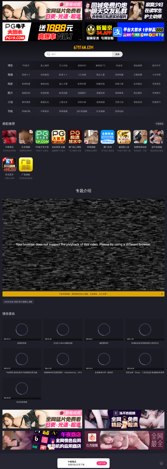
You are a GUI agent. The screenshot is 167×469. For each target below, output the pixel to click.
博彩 (10, 65)
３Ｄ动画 (82, 74)
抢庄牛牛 (156, 65)
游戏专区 (82, 65)
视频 (10, 74)
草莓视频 (63, 111)
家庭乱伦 (45, 102)
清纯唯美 (119, 92)
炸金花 (119, 65)
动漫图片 (82, 92)
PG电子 (26, 65)
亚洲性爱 (26, 83)
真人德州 (45, 65)
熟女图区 (138, 92)
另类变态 (156, 83)
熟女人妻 (100, 74)
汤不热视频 (82, 111)
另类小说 (119, 102)
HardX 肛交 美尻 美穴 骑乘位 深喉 (18, 301)
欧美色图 (63, 92)
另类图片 (156, 92)
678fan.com (83, 47)
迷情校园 (100, 102)
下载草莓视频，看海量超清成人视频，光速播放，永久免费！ (111, 294)
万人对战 (63, 65)
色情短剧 (119, 111)
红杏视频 (100, 111)
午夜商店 (45, 111)
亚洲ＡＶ (26, 74)
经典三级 (119, 83)
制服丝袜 (100, 83)
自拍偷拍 (45, 74)
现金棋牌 (138, 65)
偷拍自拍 (45, 83)
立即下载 (101, 463)
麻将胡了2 (100, 65)
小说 (10, 102)
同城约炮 (26, 111)
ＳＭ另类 (156, 74)
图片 (10, 93)
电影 (10, 83)
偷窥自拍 (26, 92)
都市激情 (26, 102)
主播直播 (138, 74)
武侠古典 (82, 102)
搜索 (117, 54)
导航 (10, 111)
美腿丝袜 (100, 92)
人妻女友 (63, 102)
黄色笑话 (138, 102)
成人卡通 (63, 83)
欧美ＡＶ (63, 74)
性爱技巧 (156, 102)
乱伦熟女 (138, 83)
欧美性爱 (82, 83)
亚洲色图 (45, 92)
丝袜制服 (119, 74)
